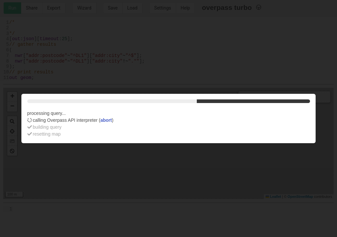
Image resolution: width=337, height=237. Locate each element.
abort (106, 120)
